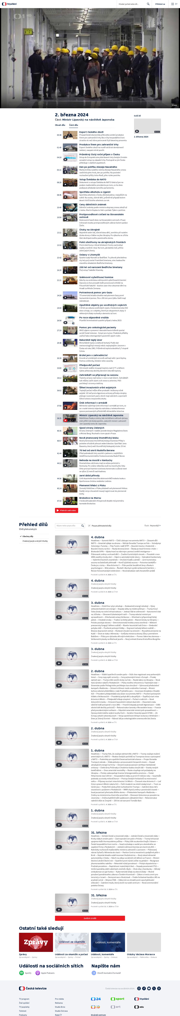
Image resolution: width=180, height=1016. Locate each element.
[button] (90, 58)
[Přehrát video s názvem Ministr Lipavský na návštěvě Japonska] (90, 58)
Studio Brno (60, 1007)
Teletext (22, 1011)
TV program (24, 999)
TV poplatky (24, 1007)
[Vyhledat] (82, 526)
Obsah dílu (60, 125)
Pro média (59, 999)
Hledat (147, 5)
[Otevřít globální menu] (174, 4)
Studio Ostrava (61, 1011)
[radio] (34, 536)
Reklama (59, 1003)
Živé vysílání (24, 1003)
